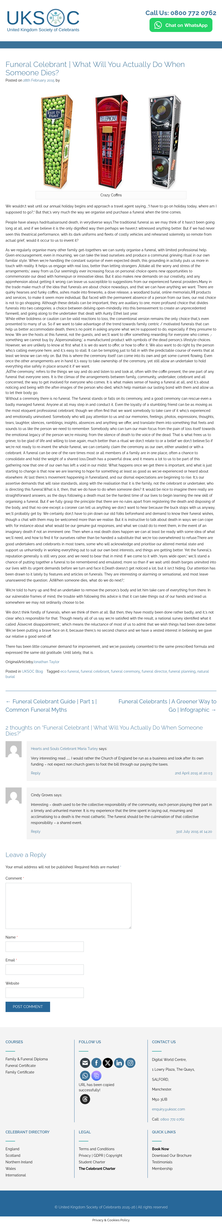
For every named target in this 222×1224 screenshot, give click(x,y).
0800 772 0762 (172, 1119)
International (16, 1175)
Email (11, 960)
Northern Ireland (19, 1162)
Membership (162, 1169)
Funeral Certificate (21, 1066)
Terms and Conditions (97, 1149)
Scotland (13, 1156)
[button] (111, 44)
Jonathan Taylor (46, 662)
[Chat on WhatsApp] (181, 29)
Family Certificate (20, 1072)
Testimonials (162, 1162)
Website (12, 983)
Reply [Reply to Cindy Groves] (36, 832)
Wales (11, 1169)
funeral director (154, 671)
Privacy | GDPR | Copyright (100, 1156)
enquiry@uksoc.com (168, 1109)
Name (12, 937)
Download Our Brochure (172, 1156)
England (12, 1149)
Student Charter (92, 1162)
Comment (15, 878)
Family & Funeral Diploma (27, 1059)
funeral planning (182, 671)
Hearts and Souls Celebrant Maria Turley (64, 749)
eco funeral (69, 671)
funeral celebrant (95, 671)
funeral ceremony (125, 671)
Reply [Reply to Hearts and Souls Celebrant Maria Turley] (36, 773)
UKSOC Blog (32, 671)
